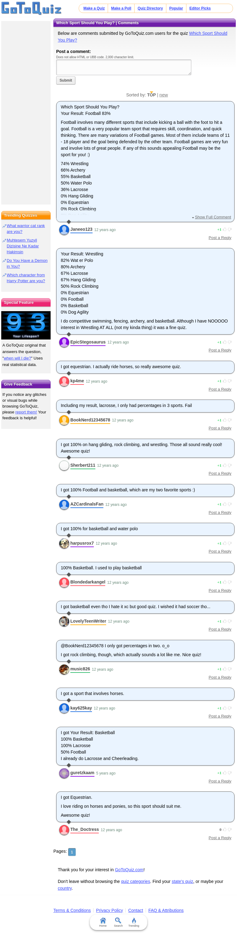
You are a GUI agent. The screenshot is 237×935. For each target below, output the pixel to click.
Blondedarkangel (88, 581)
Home (103, 922)
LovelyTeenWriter (88, 621)
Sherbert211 (82, 465)
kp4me (77, 380)
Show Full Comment (213, 217)
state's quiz (182, 881)
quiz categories (135, 881)
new (164, 94)
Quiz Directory (150, 8)
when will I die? (17, 358)
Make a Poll (121, 8)
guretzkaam (82, 772)
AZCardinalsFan (86, 504)
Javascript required (123, 67)
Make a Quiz (94, 8)
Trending (133, 922)
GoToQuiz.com (129, 869)
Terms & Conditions (72, 910)
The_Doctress (84, 829)
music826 (80, 668)
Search (118, 922)
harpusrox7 (82, 543)
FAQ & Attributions (166, 910)
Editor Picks (200, 8)
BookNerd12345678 (90, 419)
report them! (26, 412)
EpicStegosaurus (88, 341)
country (65, 888)
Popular (176, 8)
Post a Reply (220, 237)
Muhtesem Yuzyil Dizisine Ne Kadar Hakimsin (23, 246)
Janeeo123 (81, 229)
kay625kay (81, 707)
